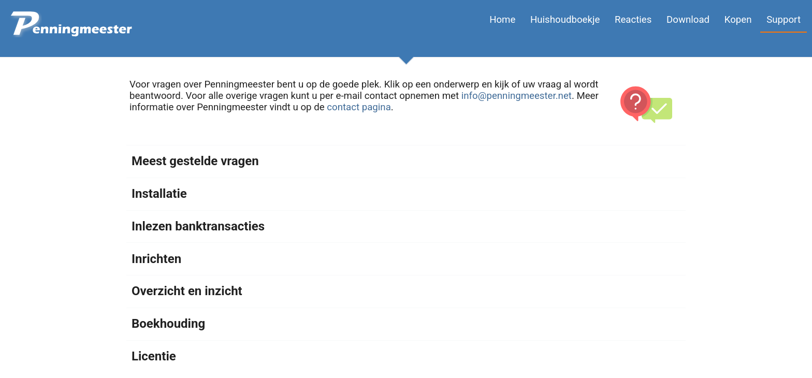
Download (687, 19)
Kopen (738, 19)
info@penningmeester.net (516, 95)
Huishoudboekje (565, 19)
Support (783, 19)
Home (502, 19)
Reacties (633, 19)
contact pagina (359, 107)
